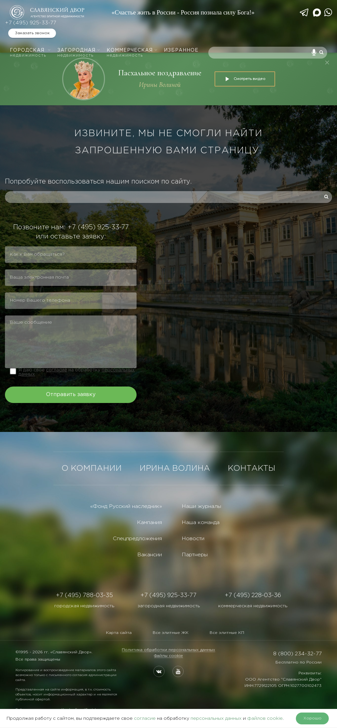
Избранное (181, 50)
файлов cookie (265, 718)
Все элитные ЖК (171, 633)
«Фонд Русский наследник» (126, 506)
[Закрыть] (327, 62)
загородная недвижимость (169, 606)
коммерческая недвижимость (252, 606)
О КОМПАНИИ (92, 468)
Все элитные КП (227, 633)
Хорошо (312, 718)
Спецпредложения (137, 538)
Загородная (78, 53)
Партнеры (195, 554)
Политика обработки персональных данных (168, 650)
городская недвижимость (84, 606)
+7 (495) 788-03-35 (84, 595)
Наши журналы (201, 506)
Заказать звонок (32, 33)
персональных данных (216, 718)
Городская (30, 53)
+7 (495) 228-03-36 (253, 595)
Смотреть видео (244, 79)
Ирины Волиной (160, 85)
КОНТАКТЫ (251, 468)
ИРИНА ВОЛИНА (175, 468)
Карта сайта (119, 633)
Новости (193, 538)
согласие (56, 370)
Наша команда (201, 522)
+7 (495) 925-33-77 (30, 22)
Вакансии (149, 554)
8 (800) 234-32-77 (297, 653)
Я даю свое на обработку (76, 372)
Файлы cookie (168, 656)
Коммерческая (132, 53)
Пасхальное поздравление (159, 73)
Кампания (149, 522)
